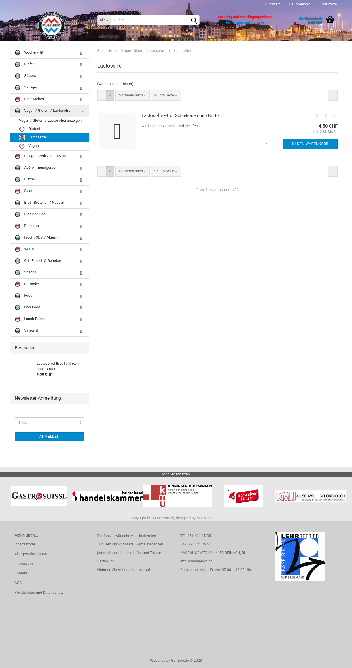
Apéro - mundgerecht (36, 168)
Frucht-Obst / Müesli (36, 238)
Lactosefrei (33, 137)
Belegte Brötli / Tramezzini (41, 156)
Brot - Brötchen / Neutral (39, 203)
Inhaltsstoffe (24, 544)
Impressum (23, 563)
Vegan (29, 146)
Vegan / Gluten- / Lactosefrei (43, 111)
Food (23, 296)
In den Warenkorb (310, 144)
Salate (24, 191)
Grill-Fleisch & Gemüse (38, 261)
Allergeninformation (30, 554)
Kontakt (20, 573)
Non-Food (27, 307)
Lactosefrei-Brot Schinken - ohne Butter (181, 115)
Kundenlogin (299, 4)
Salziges (26, 87)
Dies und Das (30, 214)
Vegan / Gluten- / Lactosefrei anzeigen (50, 120)
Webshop (158, 660)
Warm (24, 249)
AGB (18, 583)
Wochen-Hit (29, 53)
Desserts (27, 226)
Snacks (25, 272)
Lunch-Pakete (30, 319)
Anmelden (49, 437)
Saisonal (26, 331)
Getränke (27, 284)
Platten (25, 179)
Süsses (25, 76)
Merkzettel (328, 4)
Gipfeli (25, 64)
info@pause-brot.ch (196, 561)
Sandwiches (29, 99)
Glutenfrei (31, 129)
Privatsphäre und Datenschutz (38, 592)
